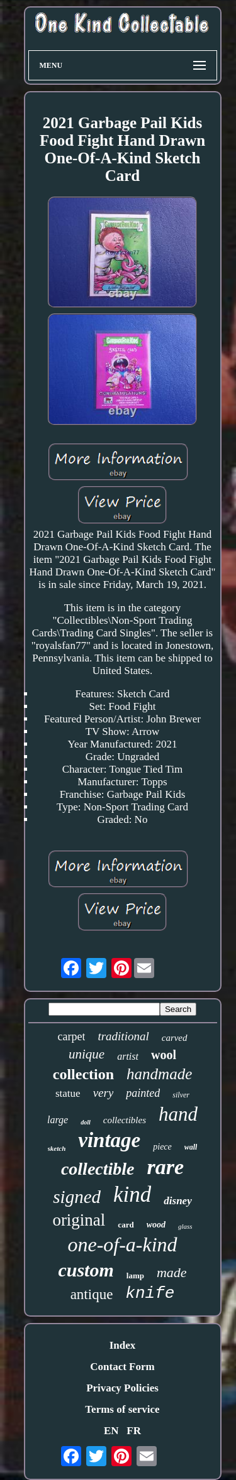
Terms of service (122, 1409)
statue (68, 1093)
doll (86, 1122)
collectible (98, 1168)
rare (165, 1166)
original (78, 1220)
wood (156, 1224)
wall (191, 1147)
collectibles (124, 1120)
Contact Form (122, 1367)
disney (177, 1201)
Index (123, 1345)
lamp (135, 1275)
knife (149, 1293)
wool (163, 1055)
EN (111, 1431)
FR (133, 1431)
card (125, 1224)
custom (85, 1270)
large (57, 1119)
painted (143, 1093)
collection (83, 1074)
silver (180, 1095)
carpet (71, 1036)
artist (127, 1056)
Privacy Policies (122, 1388)
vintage (109, 1140)
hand (178, 1114)
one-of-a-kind (122, 1244)
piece (162, 1146)
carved (175, 1038)
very (103, 1092)
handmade (159, 1073)
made (172, 1272)
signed (77, 1197)
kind (132, 1194)
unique (86, 1054)
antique (91, 1294)
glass (185, 1226)
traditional (123, 1036)
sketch (57, 1148)
